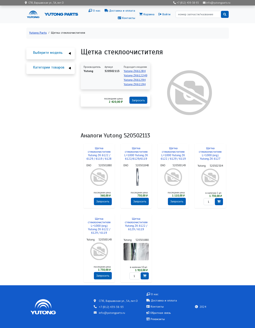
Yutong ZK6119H (135, 84)
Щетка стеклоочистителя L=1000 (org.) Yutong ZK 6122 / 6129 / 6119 (99, 225)
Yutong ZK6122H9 (135, 75)
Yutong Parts (61, 14)
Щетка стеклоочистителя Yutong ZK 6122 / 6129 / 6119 (136, 224)
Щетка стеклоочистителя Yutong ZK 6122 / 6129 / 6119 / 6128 (99, 153)
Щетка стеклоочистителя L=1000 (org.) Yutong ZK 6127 (210, 153)
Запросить (138, 100)
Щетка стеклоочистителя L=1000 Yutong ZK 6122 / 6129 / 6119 (173, 153)
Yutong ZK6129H (135, 80)
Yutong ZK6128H (135, 71)
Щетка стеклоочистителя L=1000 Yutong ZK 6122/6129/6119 (136, 153)
